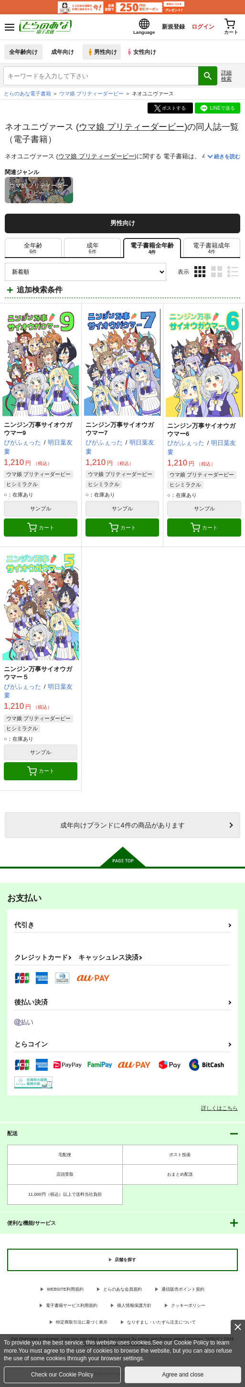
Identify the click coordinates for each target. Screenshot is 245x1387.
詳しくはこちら (219, 1110)
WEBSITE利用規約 (65, 1291)
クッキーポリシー (188, 1308)
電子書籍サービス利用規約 (71, 1308)
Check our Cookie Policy (62, 1374)
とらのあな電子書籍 (27, 96)
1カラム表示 (232, 274)
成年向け (63, 54)
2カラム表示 (216, 274)
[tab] (33, 251)
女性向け (144, 54)
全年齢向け (23, 54)
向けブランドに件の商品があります (122, 827)
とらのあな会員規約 (122, 1291)
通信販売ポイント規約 (182, 1291)
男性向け (103, 54)
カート (40, 530)
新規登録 (165, 27)
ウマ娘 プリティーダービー (131, 129)
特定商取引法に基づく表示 (81, 1325)
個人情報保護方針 (134, 1308)
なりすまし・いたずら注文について (161, 1325)
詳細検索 (226, 78)
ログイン (197, 27)
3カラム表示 (199, 274)
